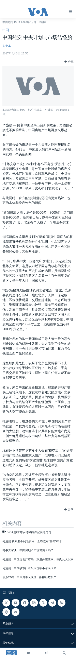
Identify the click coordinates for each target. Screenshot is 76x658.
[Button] (69, 61)
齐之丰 (6, 46)
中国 (5, 30)
